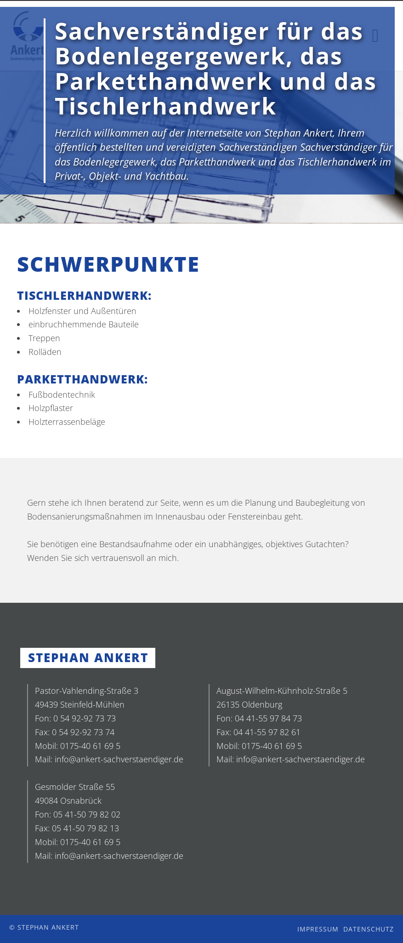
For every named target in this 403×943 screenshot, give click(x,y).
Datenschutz (368, 929)
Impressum (318, 929)
